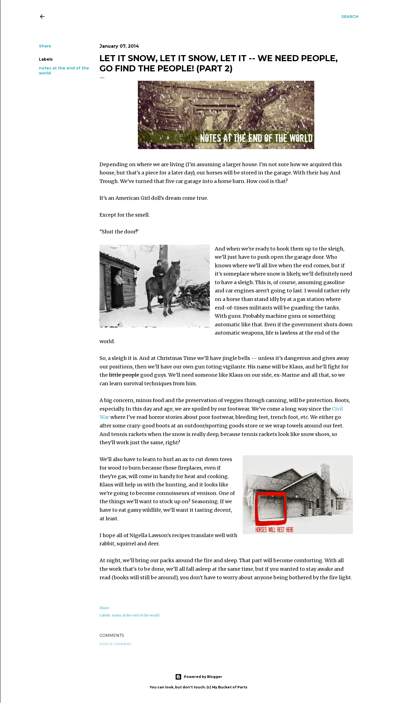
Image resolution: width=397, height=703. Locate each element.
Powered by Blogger (198, 677)
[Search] (349, 16)
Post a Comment (115, 644)
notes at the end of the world (135, 615)
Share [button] (45, 46)
